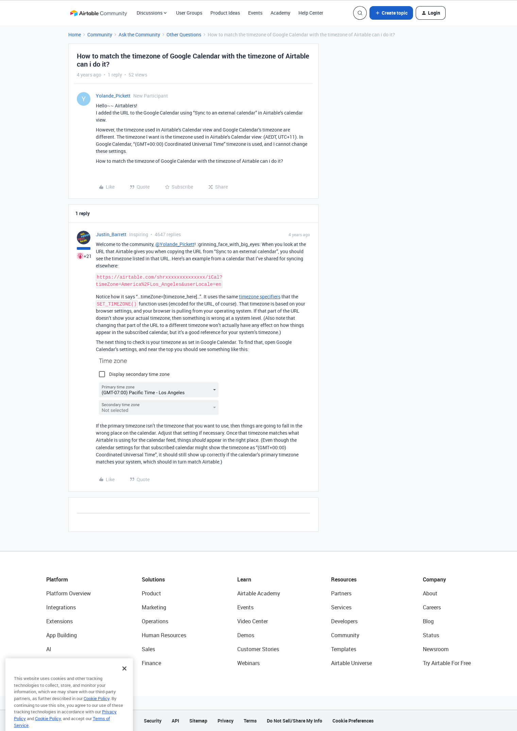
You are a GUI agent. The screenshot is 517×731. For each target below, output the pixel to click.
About (430, 593)
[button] (391, 13)
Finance (151, 663)
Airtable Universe (351, 663)
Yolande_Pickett (113, 95)
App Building (61, 635)
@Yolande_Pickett (174, 244)
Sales (148, 649)
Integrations (61, 607)
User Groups (189, 13)
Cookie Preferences (353, 720)
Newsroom (436, 649)
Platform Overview (68, 593)
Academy (280, 13)
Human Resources (164, 635)
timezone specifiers (259, 296)
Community (99, 34)
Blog (428, 621)
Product (151, 593)
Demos (245, 635)
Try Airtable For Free (447, 663)
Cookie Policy (96, 711)
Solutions (153, 579)
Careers (432, 607)
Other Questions (184, 34)
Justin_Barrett (111, 234)
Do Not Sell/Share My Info (294, 720)
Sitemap (198, 720)
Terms (250, 720)
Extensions (59, 621)
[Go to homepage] (98, 13)
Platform (57, 579)
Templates (343, 649)
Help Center (310, 13)
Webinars (248, 663)
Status (431, 635)
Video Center (252, 621)
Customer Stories (258, 649)
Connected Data (66, 663)
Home (74, 34)
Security (152, 720)
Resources (344, 579)
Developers (344, 621)
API (175, 720)
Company (434, 579)
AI (48, 649)
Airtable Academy (258, 593)
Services (341, 607)
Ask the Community (139, 34)
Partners (341, 593)
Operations (155, 621)
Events (255, 13)
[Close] (124, 681)
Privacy (226, 720)
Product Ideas (225, 13)
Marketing (154, 607)
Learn (244, 579)
